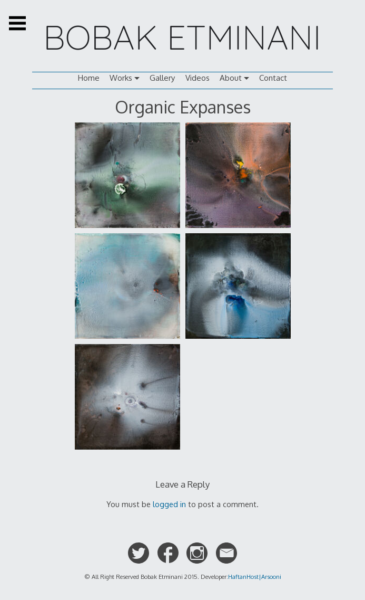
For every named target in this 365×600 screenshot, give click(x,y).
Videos (197, 78)
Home (89, 78)
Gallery (162, 78)
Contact (273, 78)
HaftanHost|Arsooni (254, 576)
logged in (169, 504)
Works (121, 78)
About (231, 78)
